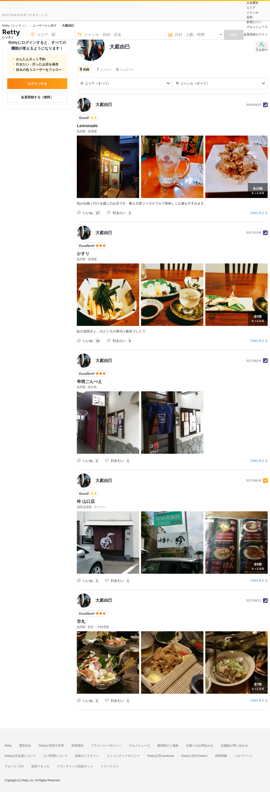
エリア (251, 7)
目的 (249, 17)
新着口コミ (254, 22)
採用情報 (221, 756)
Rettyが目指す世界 (51, 745)
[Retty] (11, 33)
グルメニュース (257, 27)
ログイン (262, 34)
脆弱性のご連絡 (168, 745)
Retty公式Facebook (160, 756)
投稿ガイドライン (87, 756)
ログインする (37, 83)
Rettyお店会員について (20, 756)
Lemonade (87, 125)
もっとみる (257, 190)
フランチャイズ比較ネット (75, 766)
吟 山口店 (86, 501)
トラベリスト (110, 766)
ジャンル (252, 12)
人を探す (252, 2)
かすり (83, 253)
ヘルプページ (243, 756)
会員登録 (249, 34)
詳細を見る (257, 213)
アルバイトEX (14, 766)
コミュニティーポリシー (123, 756)
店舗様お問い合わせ (234, 745)
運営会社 (25, 745)
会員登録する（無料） (37, 97)
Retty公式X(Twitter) (194, 756)
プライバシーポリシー (106, 745)
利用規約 (77, 745)
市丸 (81, 621)
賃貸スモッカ (40, 766)
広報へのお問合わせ (199, 745)
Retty (8, 745)
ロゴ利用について (55, 756)
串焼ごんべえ (89, 381)
